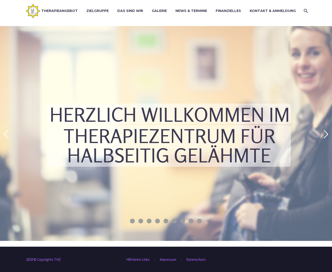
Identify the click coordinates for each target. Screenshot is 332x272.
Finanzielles (228, 11)
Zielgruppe (97, 11)
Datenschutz (196, 259)
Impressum (168, 259)
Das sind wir (130, 11)
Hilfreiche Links (138, 259)
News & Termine (191, 11)
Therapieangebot (59, 11)
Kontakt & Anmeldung (273, 11)
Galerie (159, 11)
